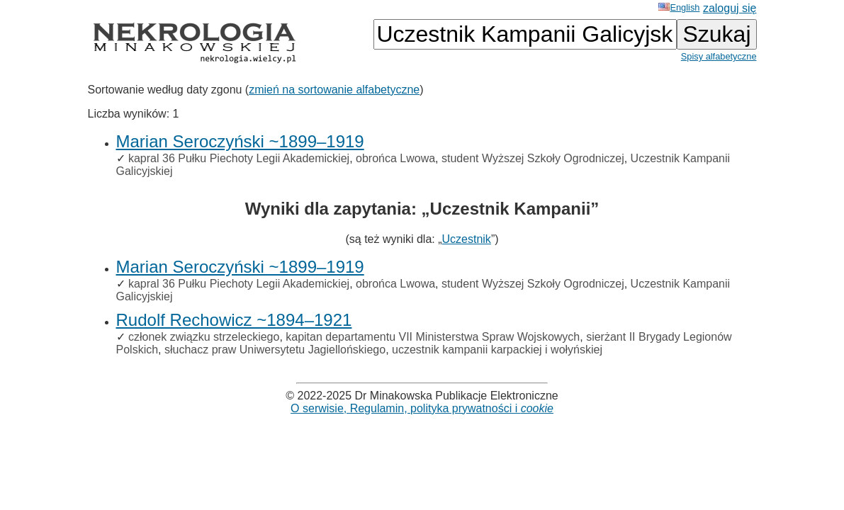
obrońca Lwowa (395, 158)
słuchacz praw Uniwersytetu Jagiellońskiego (275, 350)
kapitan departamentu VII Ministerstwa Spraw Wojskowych (433, 337)
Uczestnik (466, 239)
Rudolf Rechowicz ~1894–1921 (234, 319)
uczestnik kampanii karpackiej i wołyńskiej (497, 350)
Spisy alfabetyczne (719, 56)
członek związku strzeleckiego (203, 337)
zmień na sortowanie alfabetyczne (334, 90)
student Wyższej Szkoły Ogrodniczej (532, 158)
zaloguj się (730, 8)
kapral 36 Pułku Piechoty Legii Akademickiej (238, 158)
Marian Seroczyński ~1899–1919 (240, 141)
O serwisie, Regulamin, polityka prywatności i (422, 408)
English (678, 7)
